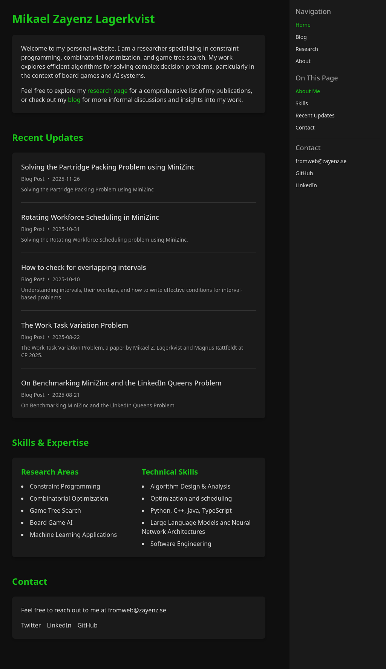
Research (307, 48)
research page (107, 90)
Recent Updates (315, 115)
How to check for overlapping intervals (83, 267)
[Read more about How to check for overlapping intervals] (138, 281)
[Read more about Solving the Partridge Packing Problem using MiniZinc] (138, 177)
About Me (308, 91)
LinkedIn (59, 625)
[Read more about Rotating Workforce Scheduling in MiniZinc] (138, 227)
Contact (305, 127)
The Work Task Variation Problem (74, 325)
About (303, 61)
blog (74, 100)
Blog (301, 36)
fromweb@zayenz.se (137, 610)
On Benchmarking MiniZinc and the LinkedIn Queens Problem (121, 382)
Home (303, 24)
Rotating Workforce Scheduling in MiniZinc (90, 217)
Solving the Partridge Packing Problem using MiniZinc (108, 166)
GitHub (88, 625)
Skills (302, 103)
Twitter (31, 625)
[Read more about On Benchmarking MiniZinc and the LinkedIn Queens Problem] (138, 393)
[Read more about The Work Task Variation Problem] (138, 339)
